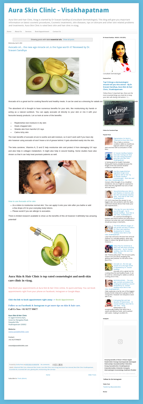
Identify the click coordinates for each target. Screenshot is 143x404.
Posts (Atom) (22, 378)
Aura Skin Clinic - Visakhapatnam (58, 10)
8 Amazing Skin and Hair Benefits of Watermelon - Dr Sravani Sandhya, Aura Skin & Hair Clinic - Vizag (123, 302)
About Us (18, 31)
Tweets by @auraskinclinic (112, 387)
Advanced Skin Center (34, 367)
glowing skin (34, 369)
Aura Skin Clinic (46, 367)
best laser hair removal (66, 367)
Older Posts (92, 375)
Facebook (26, 305)
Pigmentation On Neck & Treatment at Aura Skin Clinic (123, 139)
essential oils (13, 369)
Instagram (39, 305)
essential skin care (24, 369)
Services (28, 31)
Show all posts (68, 39)
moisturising (43, 369)
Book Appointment (42, 31)
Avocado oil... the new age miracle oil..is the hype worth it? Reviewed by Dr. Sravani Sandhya (123, 266)
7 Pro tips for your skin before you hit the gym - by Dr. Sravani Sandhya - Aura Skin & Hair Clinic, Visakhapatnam (124, 212)
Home (9, 31)
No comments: (45, 364)
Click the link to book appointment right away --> (31, 299)
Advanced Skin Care (20, 367)
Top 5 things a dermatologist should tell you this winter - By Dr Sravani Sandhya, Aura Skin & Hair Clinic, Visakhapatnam (117, 86)
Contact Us (57, 31)
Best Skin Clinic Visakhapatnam (83, 367)
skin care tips (51, 369)
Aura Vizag (55, 367)
